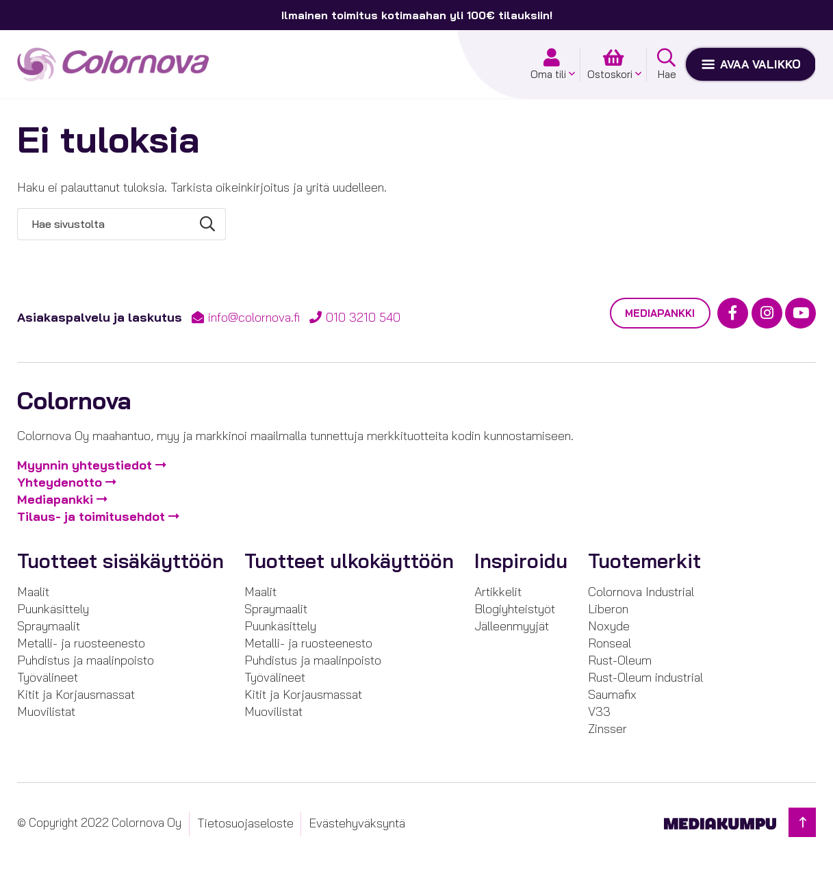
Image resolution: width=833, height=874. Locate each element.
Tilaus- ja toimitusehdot (91, 517)
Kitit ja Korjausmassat (76, 694)
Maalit (33, 592)
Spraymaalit (48, 626)
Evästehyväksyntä (357, 823)
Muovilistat (46, 711)
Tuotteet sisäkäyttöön (120, 561)
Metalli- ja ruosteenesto (81, 643)
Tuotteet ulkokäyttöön (349, 561)
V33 (599, 711)
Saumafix (612, 694)
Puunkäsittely (53, 609)
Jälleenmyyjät (511, 626)
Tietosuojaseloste (245, 823)
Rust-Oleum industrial (645, 677)
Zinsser (607, 728)
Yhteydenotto (59, 483)
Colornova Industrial (641, 592)
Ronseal (609, 643)
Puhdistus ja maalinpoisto (85, 660)
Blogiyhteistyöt (514, 609)
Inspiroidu (520, 561)
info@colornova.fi (254, 317)
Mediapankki (660, 313)
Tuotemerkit (644, 561)
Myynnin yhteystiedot (84, 466)
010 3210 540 (363, 317)
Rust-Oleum (620, 660)
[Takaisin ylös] (802, 822)
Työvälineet (47, 677)
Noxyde (609, 626)
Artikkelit (498, 592)
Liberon (608, 609)
